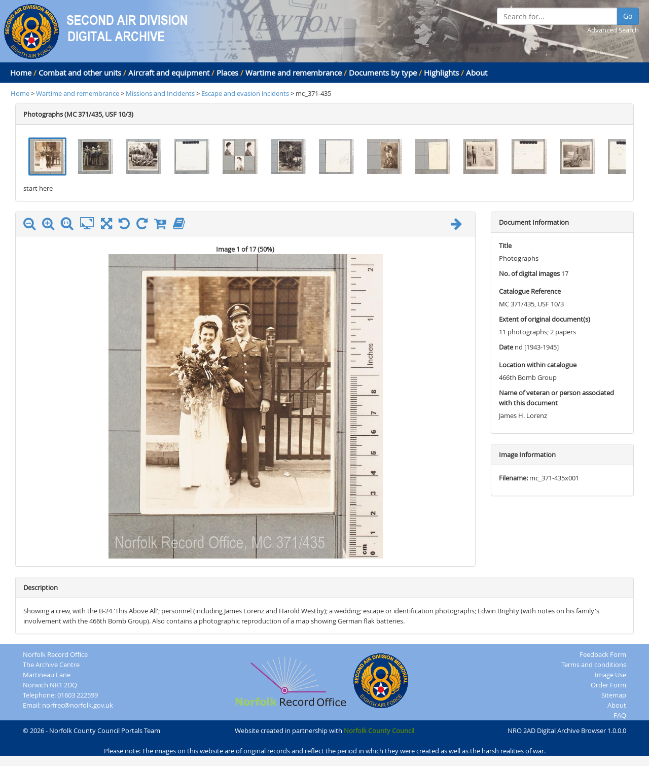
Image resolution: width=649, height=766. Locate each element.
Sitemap (613, 695)
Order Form (608, 684)
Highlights (441, 72)
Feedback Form (603, 654)
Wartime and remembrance (293, 72)
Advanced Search (613, 29)
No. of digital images (529, 273)
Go (627, 16)
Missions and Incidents (161, 93)
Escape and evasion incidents (245, 93)
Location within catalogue (537, 364)
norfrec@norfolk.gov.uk (77, 705)
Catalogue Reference (530, 291)
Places (227, 72)
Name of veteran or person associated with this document (556, 397)
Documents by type (383, 72)
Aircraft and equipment (168, 72)
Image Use (610, 674)
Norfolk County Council (379, 730)
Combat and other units (80, 72)
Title (505, 245)
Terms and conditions (593, 664)
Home (20, 72)
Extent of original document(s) (544, 319)
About (476, 72)
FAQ (620, 715)
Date (506, 347)
